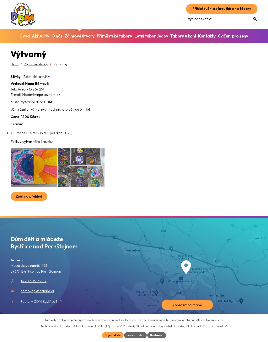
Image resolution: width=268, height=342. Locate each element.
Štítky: (16, 76)
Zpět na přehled (29, 196)
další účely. (217, 320)
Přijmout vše (113, 335)
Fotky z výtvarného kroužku (32, 141)
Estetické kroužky (36, 76)
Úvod (15, 64)
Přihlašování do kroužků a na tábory (221, 9)
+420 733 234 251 (31, 89)
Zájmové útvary (36, 64)
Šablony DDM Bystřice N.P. (41, 301)
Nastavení (156, 335)
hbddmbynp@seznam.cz (41, 94)
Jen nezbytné (135, 335)
